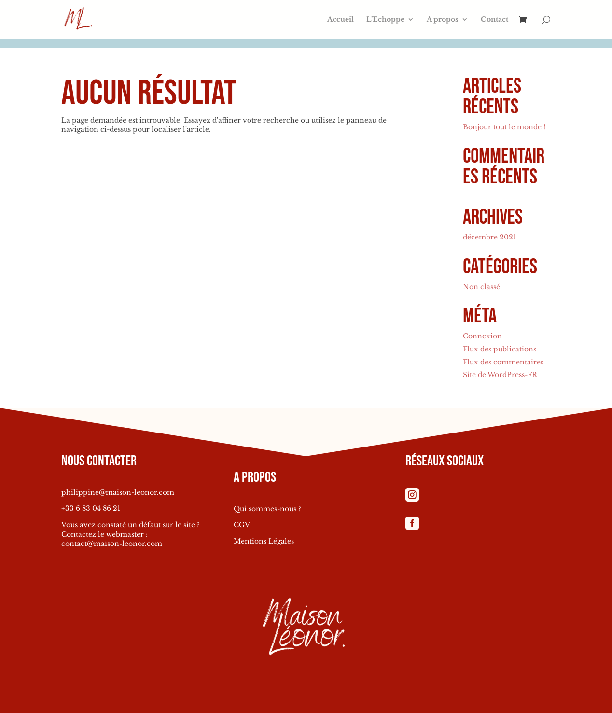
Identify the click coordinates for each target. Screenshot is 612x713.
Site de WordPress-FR (500, 374)
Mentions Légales (264, 541)
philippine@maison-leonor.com (117, 492)
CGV (242, 524)
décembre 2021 (489, 237)
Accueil (340, 20)
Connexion (482, 336)
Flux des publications (499, 349)
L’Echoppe (385, 20)
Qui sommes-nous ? (267, 508)
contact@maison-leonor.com (111, 543)
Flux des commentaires (503, 362)
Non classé (481, 286)
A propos (443, 20)
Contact (494, 20)
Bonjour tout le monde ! (504, 127)
